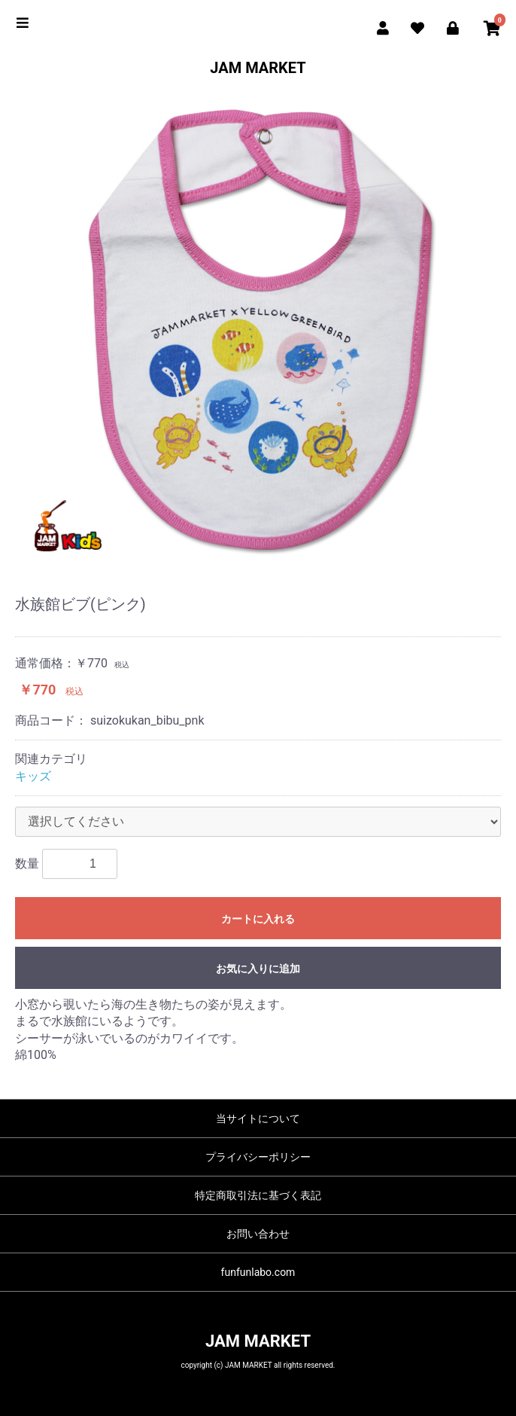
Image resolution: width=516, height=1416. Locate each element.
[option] (258, 327)
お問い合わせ (258, 1234)
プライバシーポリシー (258, 1157)
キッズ (33, 776)
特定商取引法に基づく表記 (258, 1195)
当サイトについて (258, 1118)
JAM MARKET (257, 68)
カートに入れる (258, 919)
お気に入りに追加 (258, 969)
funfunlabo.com (258, 1272)
